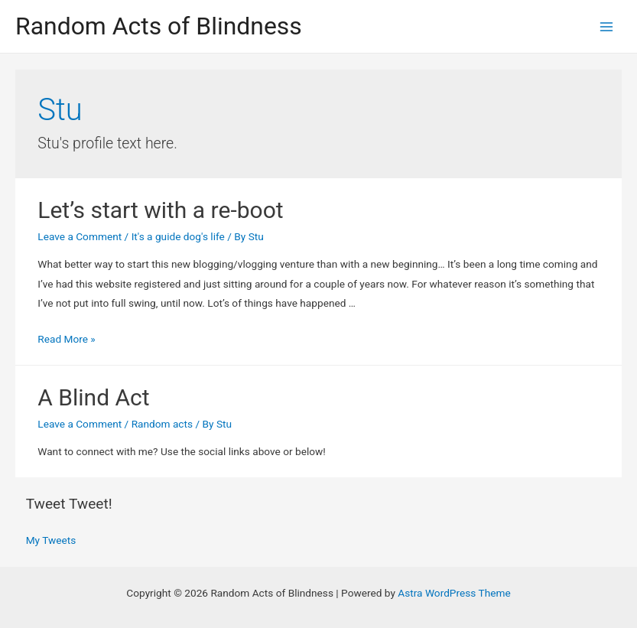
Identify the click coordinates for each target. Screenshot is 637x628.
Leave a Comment (79, 236)
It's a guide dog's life (178, 236)
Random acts (162, 424)
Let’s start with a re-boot (160, 210)
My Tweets (51, 540)
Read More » (66, 339)
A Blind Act (93, 397)
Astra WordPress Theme (454, 593)
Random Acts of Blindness (158, 26)
